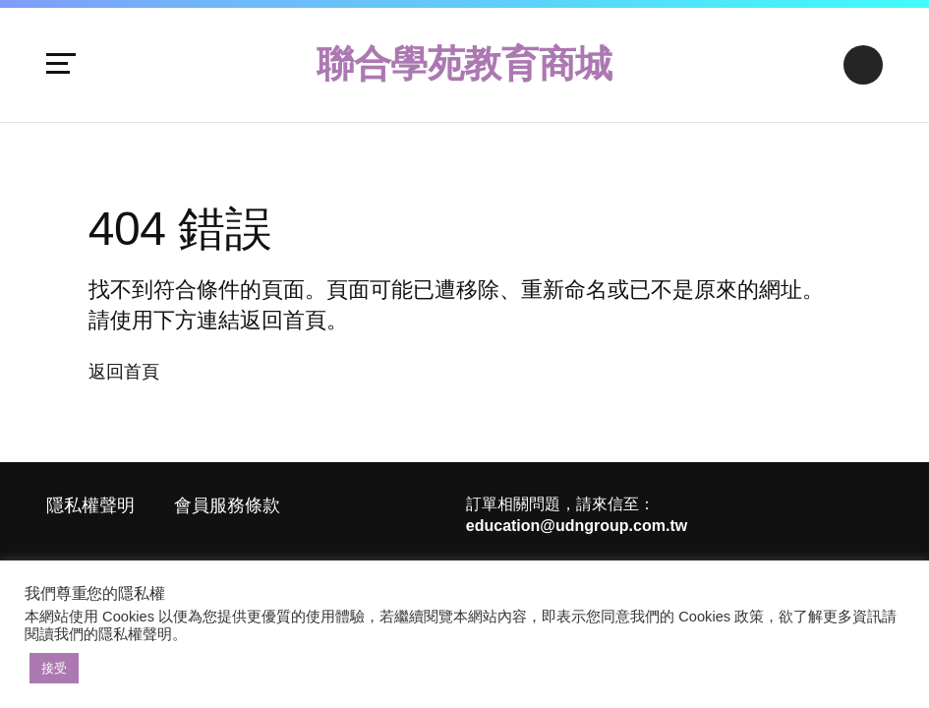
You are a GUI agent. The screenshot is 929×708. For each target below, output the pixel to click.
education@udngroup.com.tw (576, 525)
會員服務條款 (227, 505)
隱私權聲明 (90, 505)
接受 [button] (54, 668)
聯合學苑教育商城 (464, 64)
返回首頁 (123, 372)
